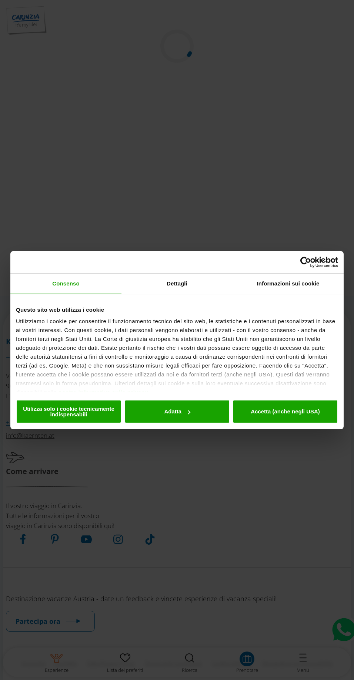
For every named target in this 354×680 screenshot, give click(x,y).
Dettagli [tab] (177, 283)
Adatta (177, 411)
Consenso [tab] (65, 283)
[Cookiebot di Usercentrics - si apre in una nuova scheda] (305, 262)
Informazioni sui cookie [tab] (288, 283)
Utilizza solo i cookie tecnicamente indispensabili (68, 411)
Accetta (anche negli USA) (285, 411)
